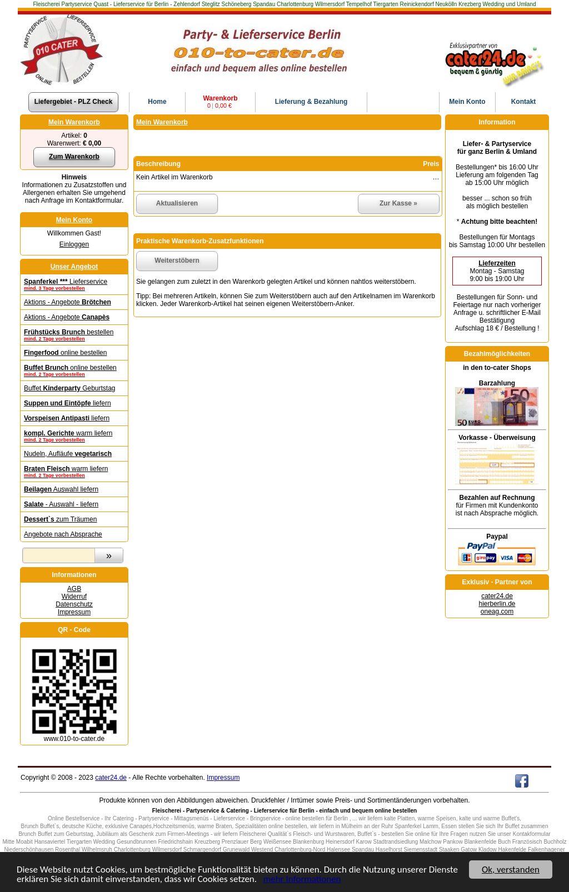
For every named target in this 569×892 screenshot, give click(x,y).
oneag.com (497, 611)
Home (157, 102)
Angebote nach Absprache (63, 534)
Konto (467, 102)
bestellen (74, 335)
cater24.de (497, 596)
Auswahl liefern (61, 489)
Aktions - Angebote (67, 302)
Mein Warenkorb (74, 122)
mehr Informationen (302, 879)
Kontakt (523, 102)
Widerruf (74, 596)
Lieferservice (74, 284)
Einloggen (74, 244)
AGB (74, 589)
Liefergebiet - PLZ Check (73, 102)
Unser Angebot (74, 266)
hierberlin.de (496, 604)
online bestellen (65, 353)
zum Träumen (60, 519)
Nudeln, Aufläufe (68, 454)
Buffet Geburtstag (70, 388)
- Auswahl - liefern (61, 504)
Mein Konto (74, 220)
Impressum (74, 612)
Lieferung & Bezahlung (311, 102)
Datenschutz (74, 604)
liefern (67, 403)
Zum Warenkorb (74, 157)
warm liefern (74, 436)
